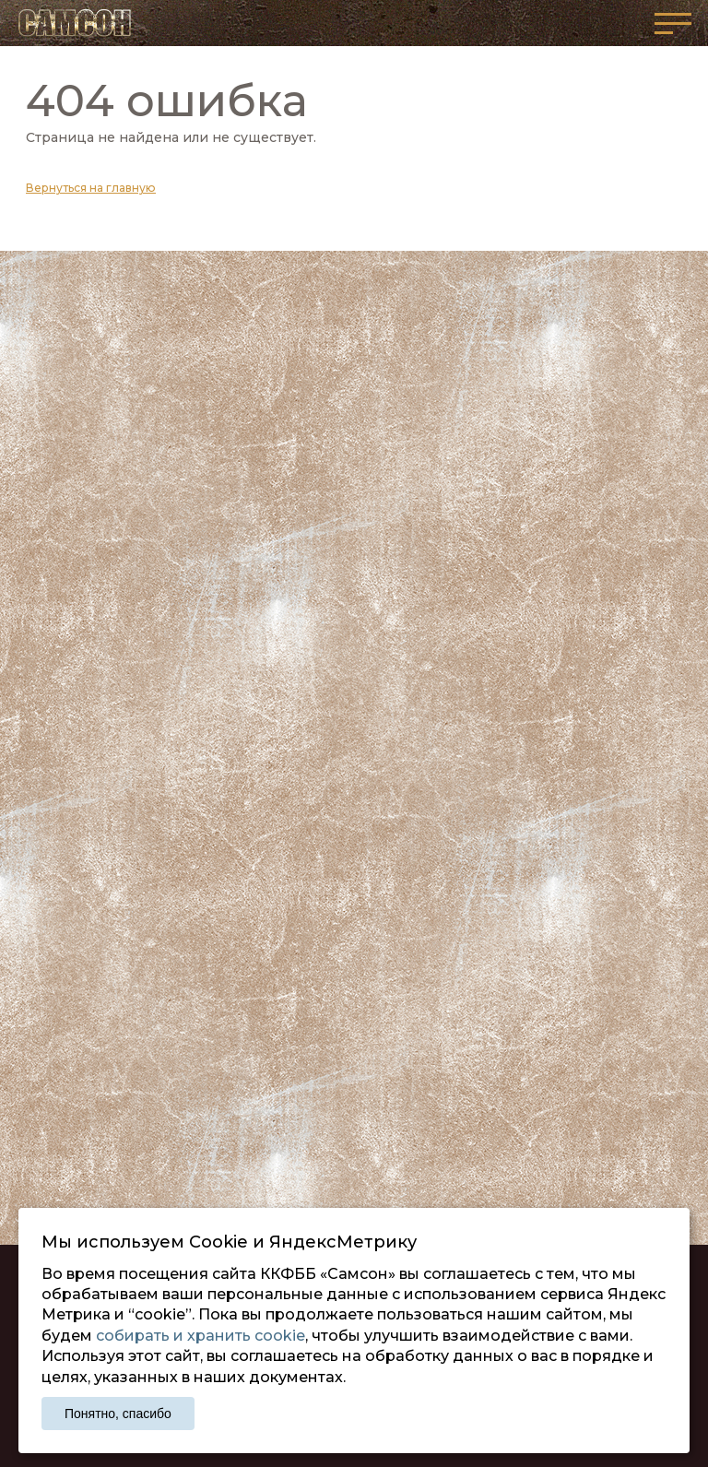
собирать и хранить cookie (200, 1335)
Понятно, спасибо (118, 1413)
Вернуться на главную (91, 188)
